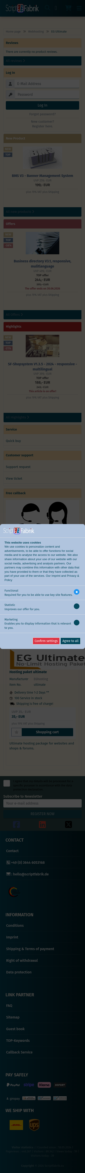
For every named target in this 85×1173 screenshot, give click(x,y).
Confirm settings (46, 641)
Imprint (55, 575)
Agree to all (70, 641)
